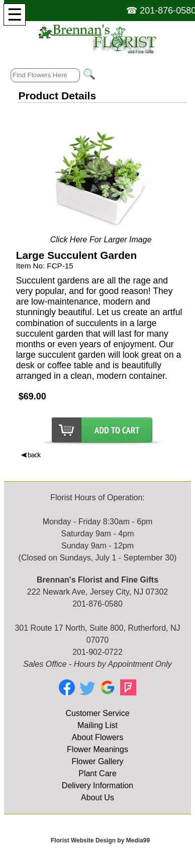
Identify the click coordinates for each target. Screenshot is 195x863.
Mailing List (97, 725)
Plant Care (97, 773)
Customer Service (97, 713)
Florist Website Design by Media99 (100, 840)
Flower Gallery (97, 761)
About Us (97, 797)
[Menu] (14, 14)
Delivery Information (97, 785)
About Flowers (97, 737)
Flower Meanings (97, 749)
